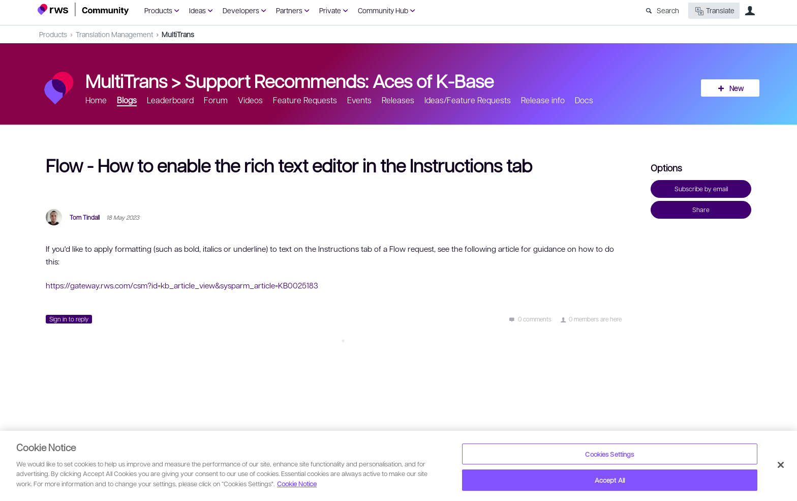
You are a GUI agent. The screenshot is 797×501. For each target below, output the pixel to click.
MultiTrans (178, 34)
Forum (216, 100)
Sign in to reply (68, 319)
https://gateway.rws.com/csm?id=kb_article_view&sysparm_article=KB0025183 (182, 285)
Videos (250, 100)
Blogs (127, 100)
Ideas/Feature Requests (467, 100)
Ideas (197, 10)
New (736, 88)
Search (668, 10)
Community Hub (383, 10)
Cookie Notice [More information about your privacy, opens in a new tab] (297, 483)
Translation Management (114, 34)
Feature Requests (305, 100)
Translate (713, 11)
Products (158, 10)
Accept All (610, 480)
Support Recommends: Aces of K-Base (339, 80)
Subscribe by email (701, 189)
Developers (241, 10)
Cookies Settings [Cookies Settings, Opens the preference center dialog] (609, 454)
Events (359, 100)
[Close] (781, 465)
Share (701, 209)
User (750, 11)
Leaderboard (170, 100)
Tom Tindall (85, 217)
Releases (398, 100)
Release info (543, 100)
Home (96, 100)
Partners (289, 10)
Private (330, 10)
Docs (584, 100)
